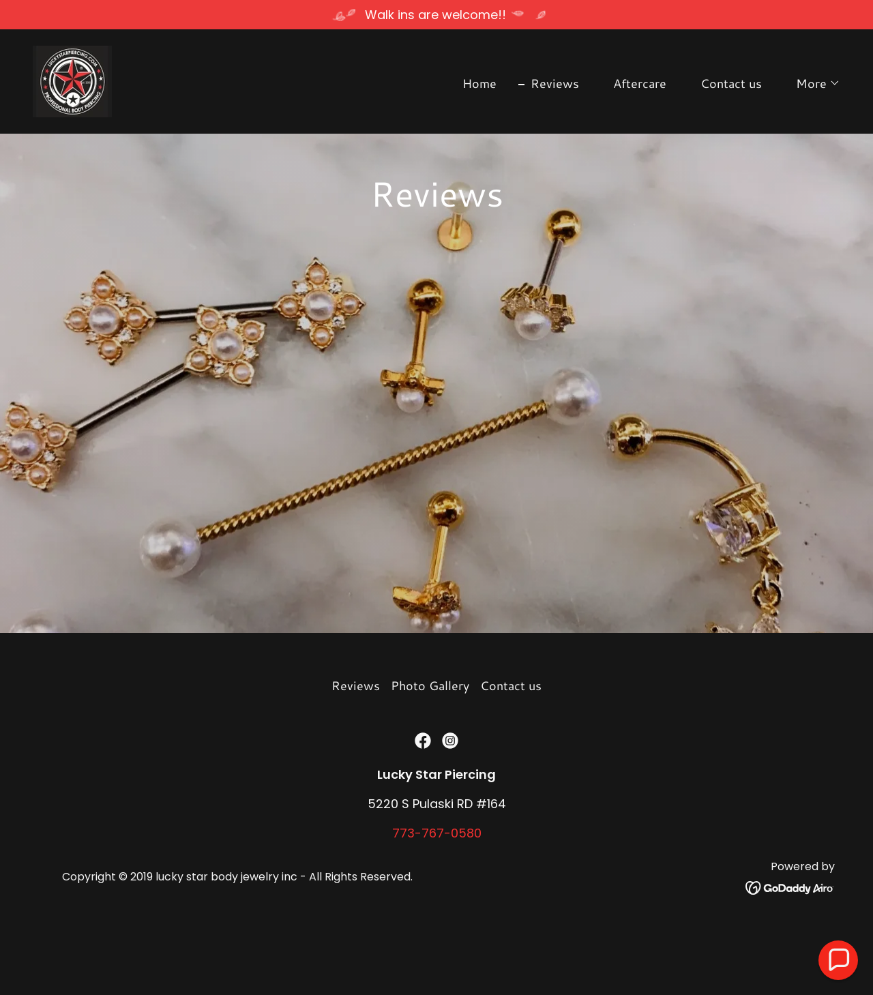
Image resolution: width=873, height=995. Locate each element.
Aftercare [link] (639, 83)
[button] (812, 83)
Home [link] (479, 83)
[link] (72, 80)
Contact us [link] (731, 83)
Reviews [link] (555, 83)
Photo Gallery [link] (430, 746)
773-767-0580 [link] (437, 893)
